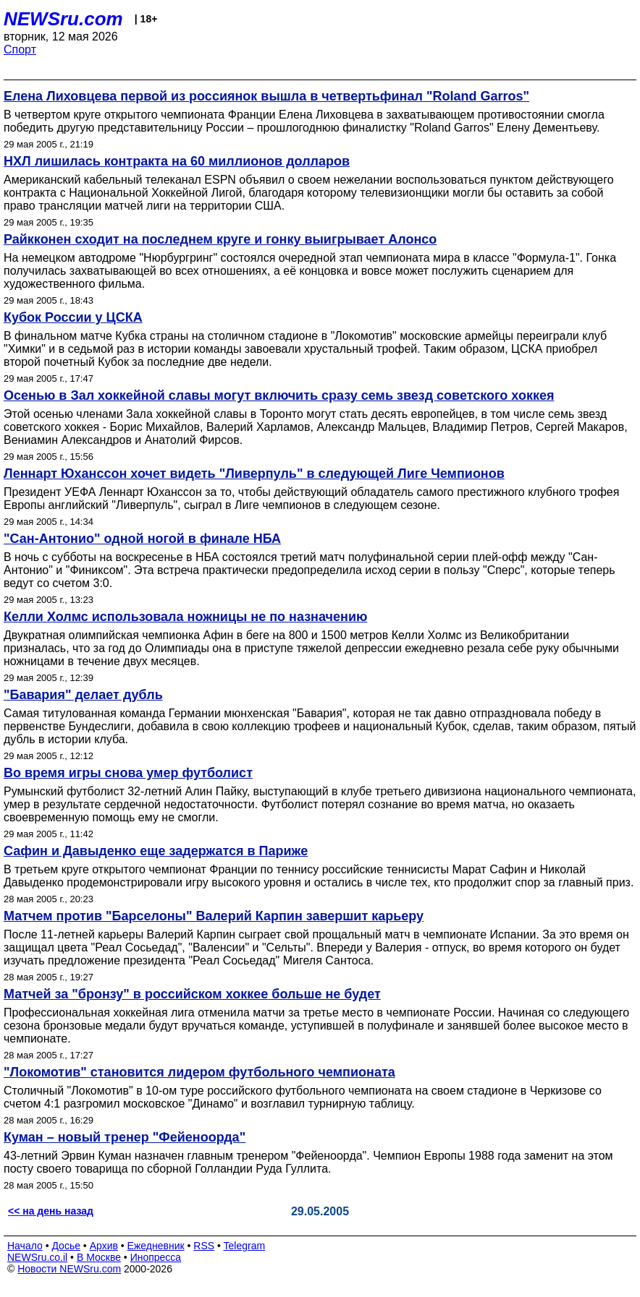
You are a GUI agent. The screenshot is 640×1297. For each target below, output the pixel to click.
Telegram (245, 1245)
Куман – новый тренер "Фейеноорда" (124, 1137)
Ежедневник (156, 1245)
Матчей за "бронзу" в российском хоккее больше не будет (192, 994)
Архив (104, 1245)
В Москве (99, 1257)
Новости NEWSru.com (69, 1269)
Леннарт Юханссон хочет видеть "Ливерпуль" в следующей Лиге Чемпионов (254, 473)
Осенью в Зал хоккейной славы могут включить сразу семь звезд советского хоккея (279, 395)
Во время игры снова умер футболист (128, 773)
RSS (203, 1245)
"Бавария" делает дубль (83, 695)
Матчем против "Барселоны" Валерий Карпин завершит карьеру (214, 916)
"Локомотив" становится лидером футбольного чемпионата (199, 1072)
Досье (65, 1245)
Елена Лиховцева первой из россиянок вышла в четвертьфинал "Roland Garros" (266, 96)
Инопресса (156, 1257)
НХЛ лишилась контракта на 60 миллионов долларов (177, 161)
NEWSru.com (63, 19)
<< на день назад (50, 1211)
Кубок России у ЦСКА (73, 317)
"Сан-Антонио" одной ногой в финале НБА (142, 538)
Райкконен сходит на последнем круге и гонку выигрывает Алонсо (220, 239)
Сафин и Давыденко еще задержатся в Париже (156, 851)
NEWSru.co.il (37, 1257)
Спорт (20, 49)
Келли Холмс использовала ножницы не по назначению (185, 616)
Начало (25, 1245)
